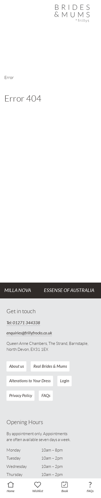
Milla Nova (17, 290)
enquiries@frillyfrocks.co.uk (29, 333)
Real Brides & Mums (50, 366)
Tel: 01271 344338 (23, 322)
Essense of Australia (69, 290)
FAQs (45, 395)
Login (64, 380)
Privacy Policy (20, 395)
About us (16, 366)
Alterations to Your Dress (30, 380)
